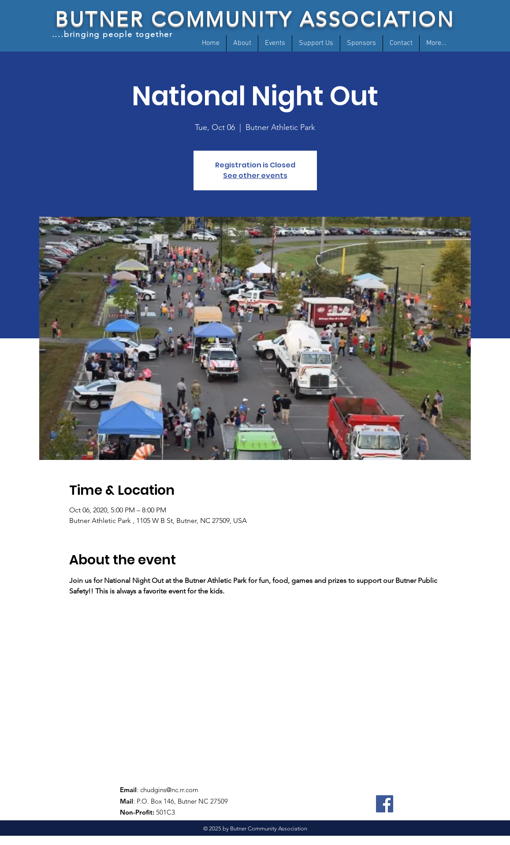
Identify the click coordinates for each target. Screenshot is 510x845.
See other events (255, 175)
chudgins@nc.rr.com (169, 790)
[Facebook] (384, 803)
